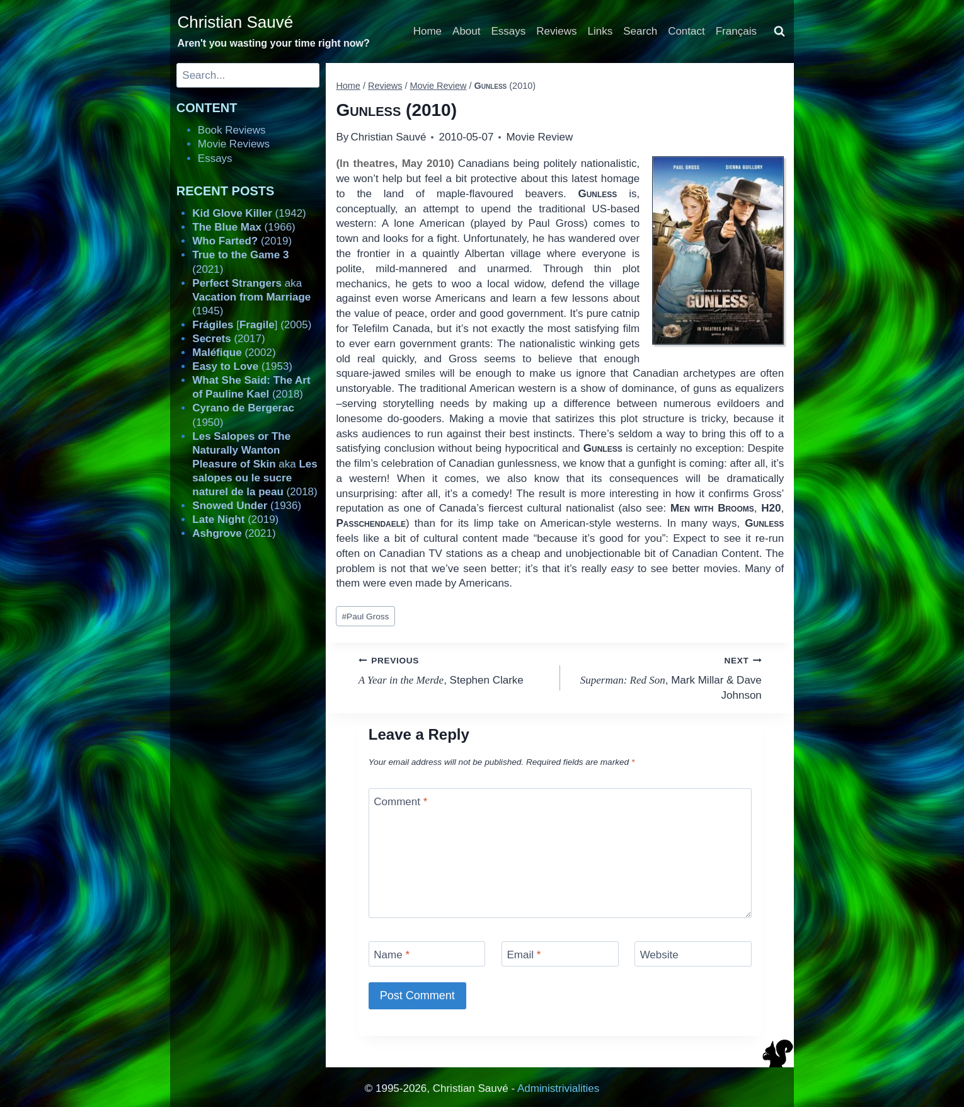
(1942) (249, 213)
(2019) (242, 241)
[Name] (427, 953)
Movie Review (539, 137)
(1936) (246, 506)
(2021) (233, 533)
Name (392, 955)
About (466, 31)
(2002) (233, 352)
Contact (686, 31)
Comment (400, 802)
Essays (508, 31)
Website (659, 955)
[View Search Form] (779, 31)
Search (640, 31)
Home (427, 31)
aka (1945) (251, 297)
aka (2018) (254, 464)
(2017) (228, 339)
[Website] (693, 953)
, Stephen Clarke (454, 669)
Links (600, 31)
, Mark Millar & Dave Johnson (666, 677)
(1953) (242, 366)
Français (736, 31)
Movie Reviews (234, 144)
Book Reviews (232, 130)
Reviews (556, 31)
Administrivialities (558, 1088)
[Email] (560, 953)
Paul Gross (365, 616)
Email (524, 955)
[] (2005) (251, 325)
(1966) (243, 227)
